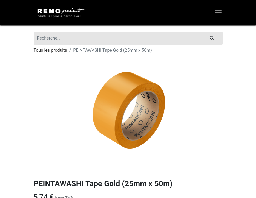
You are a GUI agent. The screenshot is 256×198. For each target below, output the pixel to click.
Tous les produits (50, 50)
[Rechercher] (212, 38)
